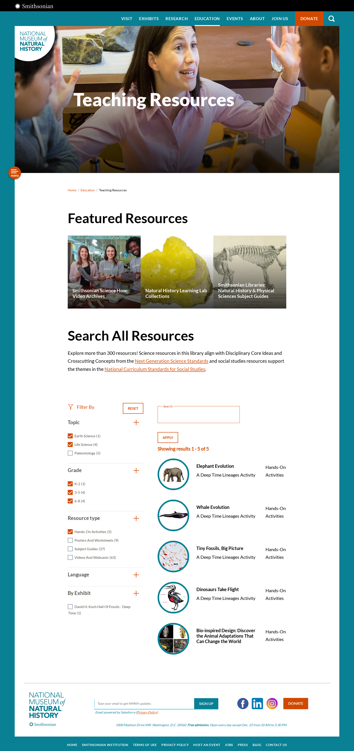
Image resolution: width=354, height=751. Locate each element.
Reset (133, 408)
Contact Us (276, 742)
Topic (74, 422)
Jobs (229, 742)
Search (331, 18)
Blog (257, 742)
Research (176, 18)
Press (243, 742)
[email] (155, 701)
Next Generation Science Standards (171, 361)
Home (72, 190)
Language (78, 574)
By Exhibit (79, 593)
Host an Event (206, 742)
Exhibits (149, 18)
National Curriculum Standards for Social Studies (155, 369)
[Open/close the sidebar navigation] (14, 172)
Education (207, 18)
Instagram (270, 701)
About (257, 18)
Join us (280, 18)
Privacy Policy (145, 709)
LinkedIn (255, 701)
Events (235, 18)
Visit (127, 18)
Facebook (241, 701)
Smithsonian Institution (105, 742)
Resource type (84, 518)
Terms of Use (145, 742)
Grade (75, 470)
